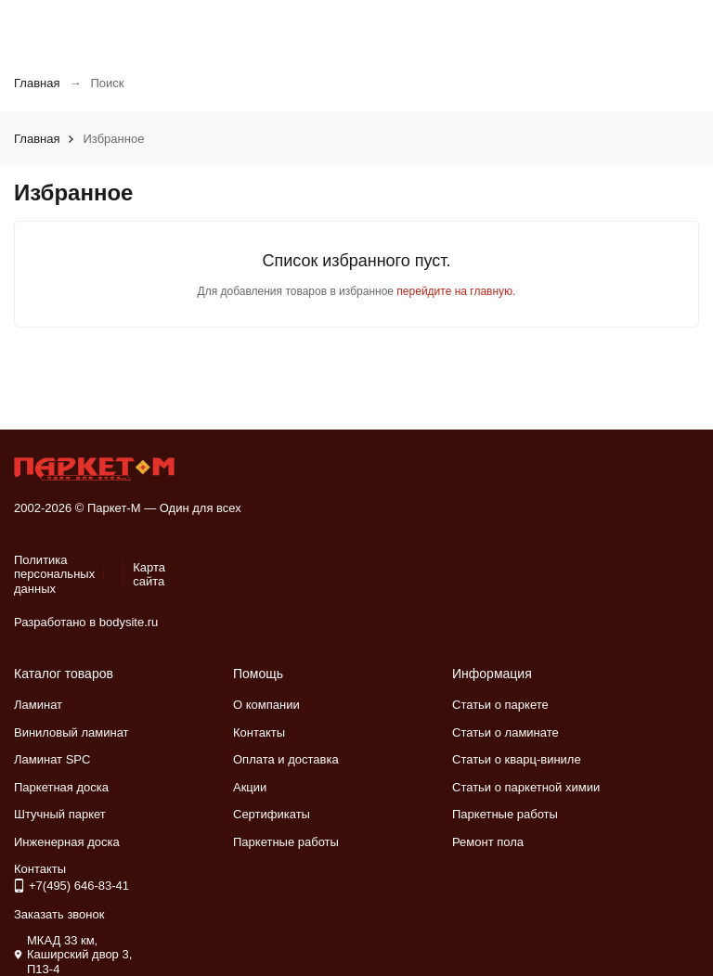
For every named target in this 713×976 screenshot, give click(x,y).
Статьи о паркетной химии (526, 787)
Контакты (259, 732)
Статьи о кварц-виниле (516, 759)
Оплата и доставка (286, 759)
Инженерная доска (67, 842)
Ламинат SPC (52, 759)
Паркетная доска (61, 787)
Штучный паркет (60, 814)
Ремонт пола (488, 842)
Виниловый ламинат (71, 732)
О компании (266, 705)
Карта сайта (149, 574)
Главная (36, 83)
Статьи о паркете (500, 705)
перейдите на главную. (455, 291)
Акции (249, 787)
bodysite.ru (129, 622)
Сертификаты (271, 814)
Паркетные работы (286, 842)
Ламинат (38, 705)
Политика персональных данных (54, 574)
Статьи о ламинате (505, 732)
